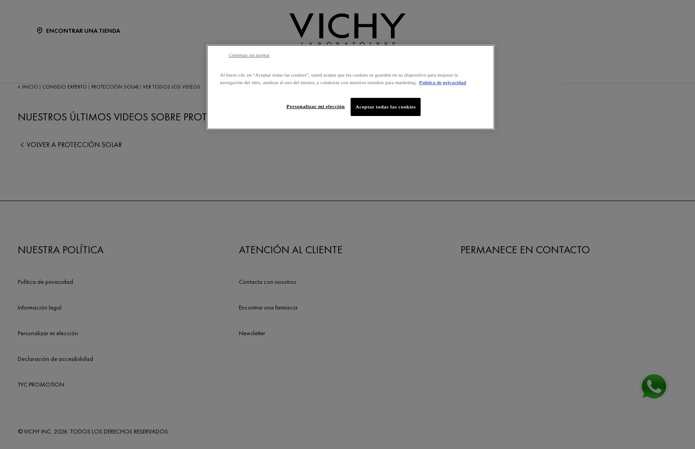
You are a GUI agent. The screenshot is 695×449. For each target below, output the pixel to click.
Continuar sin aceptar (249, 55)
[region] (351, 87)
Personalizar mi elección (315, 106)
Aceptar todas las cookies (385, 106)
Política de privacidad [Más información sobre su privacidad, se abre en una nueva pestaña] (442, 82)
